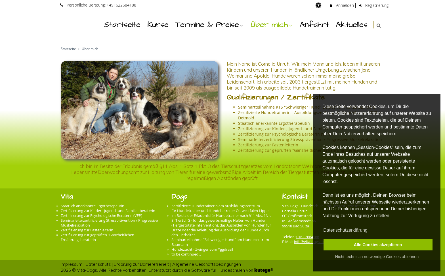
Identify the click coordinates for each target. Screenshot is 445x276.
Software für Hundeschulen (218, 270)
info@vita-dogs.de (309, 241)
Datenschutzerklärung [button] (345, 230)
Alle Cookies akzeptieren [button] (378, 244)
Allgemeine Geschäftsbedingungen (206, 264)
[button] (379, 25)
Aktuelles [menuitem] (352, 24)
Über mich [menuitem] (272, 24)
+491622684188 (121, 5)
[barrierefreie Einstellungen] (318, 5)
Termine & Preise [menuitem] (209, 24)
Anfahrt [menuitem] (314, 24)
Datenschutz (98, 264)
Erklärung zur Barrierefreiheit (141, 264)
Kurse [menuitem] (158, 24)
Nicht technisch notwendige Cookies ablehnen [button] (377, 256)
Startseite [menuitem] (122, 24)
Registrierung (373, 5)
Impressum (71, 264)
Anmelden (341, 5)
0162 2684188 (307, 237)
